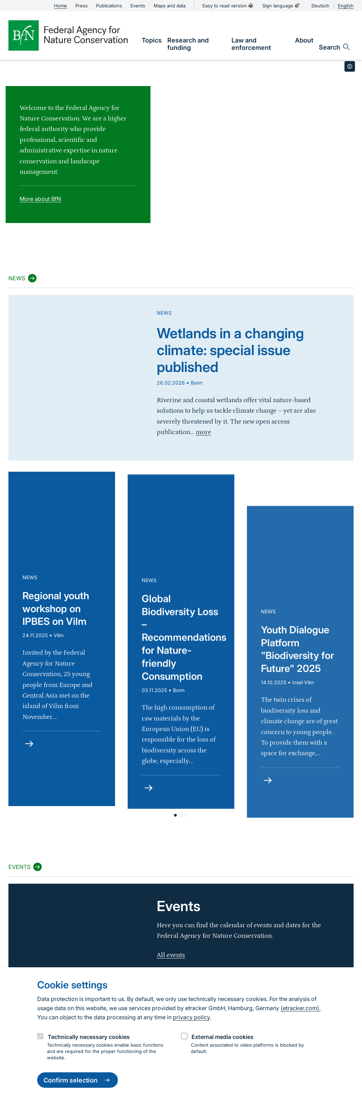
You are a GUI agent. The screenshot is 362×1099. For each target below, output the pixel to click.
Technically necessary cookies (89, 1036)
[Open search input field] (335, 47)
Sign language (281, 5)
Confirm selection (77, 1080)
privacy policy (191, 1017)
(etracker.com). (301, 1008)
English (346, 5)
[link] (152, 40)
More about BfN (40, 198)
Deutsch (320, 5)
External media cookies (223, 1036)
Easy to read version (228, 5)
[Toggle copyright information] (349, 66)
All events (171, 955)
